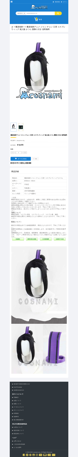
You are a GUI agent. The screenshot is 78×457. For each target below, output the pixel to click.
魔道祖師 (19, 27)
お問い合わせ (17, 441)
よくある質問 (17, 447)
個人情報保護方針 (19, 419)
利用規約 (16, 413)
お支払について (18, 427)
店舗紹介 (16, 397)
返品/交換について (19, 430)
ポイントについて (19, 410)
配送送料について (19, 433)
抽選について (17, 403)
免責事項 (16, 416)
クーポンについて (19, 407)
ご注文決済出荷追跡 (19, 444)
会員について (17, 400)
